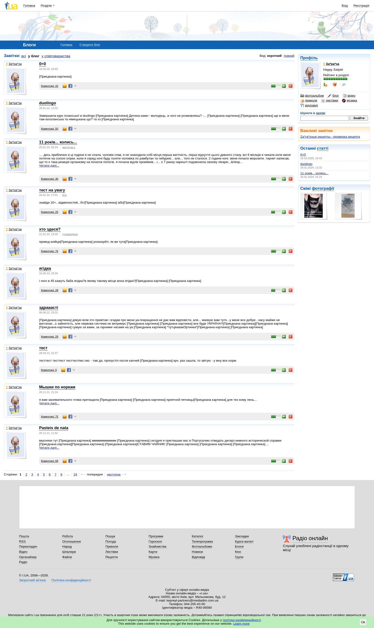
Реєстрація (361, 5)
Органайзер (27, 557)
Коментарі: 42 (49, 85)
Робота (67, 536)
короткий (274, 56)
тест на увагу (52, 190)
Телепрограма (202, 541)
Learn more (241, 623)
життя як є (68, 147)
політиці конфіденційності (242, 620)
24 (75, 474)
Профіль (309, 58)
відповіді (309, 105)
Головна (29, 5)
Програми (156, 536)
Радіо (23, 562)
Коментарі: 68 (49, 460)
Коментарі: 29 (49, 336)
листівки (329, 100)
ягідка (45, 268)
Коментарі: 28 (49, 290)
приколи (308, 100)
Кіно (238, 552)
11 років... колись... (314, 173)
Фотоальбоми (202, 546)
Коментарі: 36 (49, 178)
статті (322, 148)
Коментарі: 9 (49, 370)
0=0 (303, 154)
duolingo (306, 164)
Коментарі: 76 (49, 251)
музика (349, 100)
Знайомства (157, 546)
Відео (23, 552)
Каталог (197, 536)
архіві (320, 113)
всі (23, 56)
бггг (64, 195)
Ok (363, 622)
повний (289, 56)
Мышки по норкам (57, 387)
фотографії (323, 188)
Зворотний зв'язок (32, 580)
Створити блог (89, 45)
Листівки (111, 552)
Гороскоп (155, 541)
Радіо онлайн (310, 538)
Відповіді (198, 557)
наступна (113, 474)
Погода (110, 541)
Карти (153, 552)
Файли (67, 557)
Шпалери (69, 552)
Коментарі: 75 (49, 416)
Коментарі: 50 (49, 128)
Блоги (239, 546)
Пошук (110, 536)
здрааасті (48, 307)
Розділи (46, 5)
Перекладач (28, 546)
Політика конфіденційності (71, 580)
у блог (34, 56)
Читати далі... (49, 165)
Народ (67, 546)
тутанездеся (70, 234)
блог (333, 96)
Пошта (24, 536)
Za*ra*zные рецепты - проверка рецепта (330, 136)
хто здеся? (50, 229)
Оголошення (71, 541)
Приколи (111, 546)
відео (349, 96)
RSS (22, 541)
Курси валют (244, 541)
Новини (197, 552)
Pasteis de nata (53, 428)
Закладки (242, 536)
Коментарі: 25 (49, 212)
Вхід (345, 5)
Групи (239, 557)
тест (43, 348)
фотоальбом (312, 96)
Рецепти (111, 557)
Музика (154, 557)
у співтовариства (56, 56)
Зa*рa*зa (14, 64)
